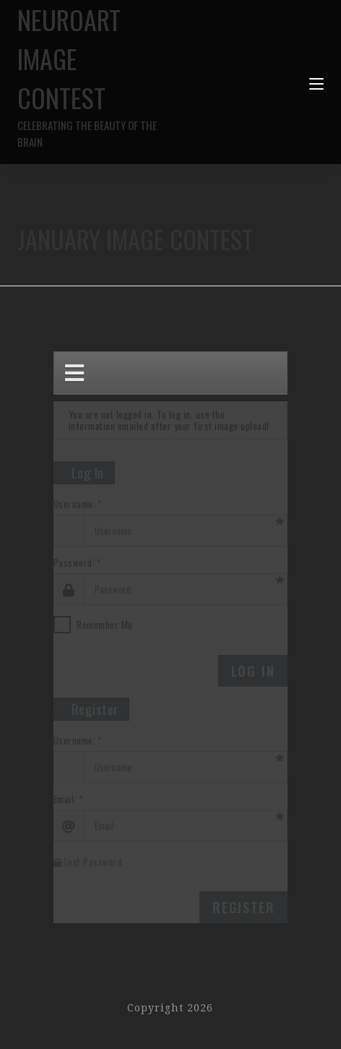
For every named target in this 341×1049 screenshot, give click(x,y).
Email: (65, 799)
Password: (74, 563)
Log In (253, 670)
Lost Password (88, 862)
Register (243, 907)
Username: (74, 504)
